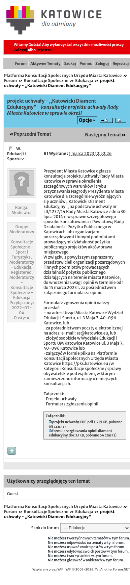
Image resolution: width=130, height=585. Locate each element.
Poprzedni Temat (32, 134)
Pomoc (85, 63)
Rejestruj (44, 50)
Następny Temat (103, 135)
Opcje (85, 120)
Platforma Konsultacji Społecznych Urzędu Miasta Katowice (63, 75)
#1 (45, 153)
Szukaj (70, 63)
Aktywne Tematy (45, 63)
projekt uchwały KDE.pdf (72, 422)
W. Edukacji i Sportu (16, 153)
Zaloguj (20, 50)
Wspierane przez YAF (47, 569)
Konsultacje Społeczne (46, 80)
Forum (21, 63)
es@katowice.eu (92, 333)
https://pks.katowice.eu (85, 363)
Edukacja (84, 80)
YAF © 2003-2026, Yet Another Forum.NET (97, 569)
